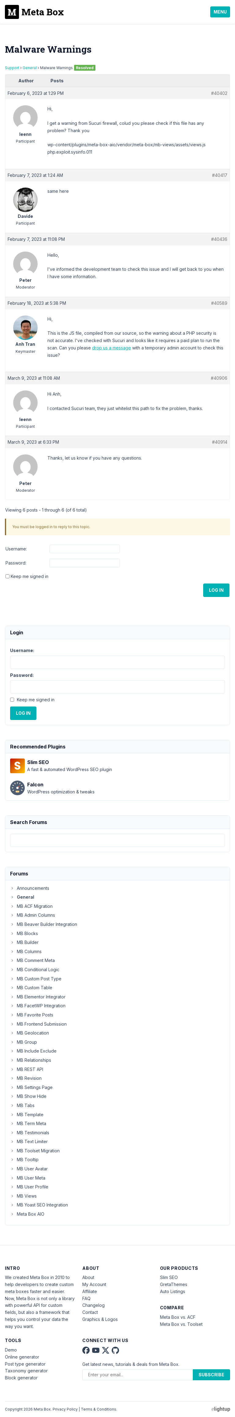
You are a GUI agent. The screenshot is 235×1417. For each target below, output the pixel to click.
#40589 (219, 303)
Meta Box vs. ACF (178, 1317)
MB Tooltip (24, 1159)
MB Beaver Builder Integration (43, 924)
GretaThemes (173, 1284)
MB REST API (26, 1069)
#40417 (219, 175)
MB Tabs (22, 1105)
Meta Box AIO (27, 1214)
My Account (94, 1284)
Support (12, 67)
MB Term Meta (28, 1123)
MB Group (23, 1042)
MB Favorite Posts (31, 1014)
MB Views (23, 1196)
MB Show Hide (28, 1096)
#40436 (219, 239)
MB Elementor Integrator (37, 996)
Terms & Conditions (98, 1409)
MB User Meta (27, 1177)
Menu (220, 11)
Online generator (22, 1356)
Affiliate (89, 1291)
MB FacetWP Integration (37, 1005)
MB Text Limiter (29, 1141)
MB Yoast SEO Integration (39, 1204)
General (30, 67)
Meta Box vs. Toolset (181, 1324)
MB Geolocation (29, 1032)
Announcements (29, 888)
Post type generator (25, 1364)
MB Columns (26, 951)
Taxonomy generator (26, 1370)
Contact (90, 1312)
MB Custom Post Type (36, 978)
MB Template (26, 1114)
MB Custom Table (31, 987)
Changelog (93, 1305)
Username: (16, 548)
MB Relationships (30, 1060)
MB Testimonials (29, 1132)
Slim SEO (169, 1277)
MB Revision (26, 1078)
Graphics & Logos (100, 1319)
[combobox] (117, 840)
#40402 (219, 93)
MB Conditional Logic (34, 969)
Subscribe (211, 1374)
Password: (16, 562)
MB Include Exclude (33, 1050)
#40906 (219, 378)
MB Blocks (24, 933)
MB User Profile (29, 1186)
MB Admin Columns (32, 915)
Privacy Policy (65, 1409)
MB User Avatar (29, 1168)
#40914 (219, 442)
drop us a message (111, 347)
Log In (216, 590)
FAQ (86, 1298)
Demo (11, 1349)
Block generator (21, 1377)
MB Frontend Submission (38, 1024)
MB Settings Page (31, 1087)
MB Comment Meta (32, 960)
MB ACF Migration (31, 906)
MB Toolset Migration (35, 1150)
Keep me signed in (29, 576)
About (88, 1277)
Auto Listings (172, 1291)
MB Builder (24, 942)
